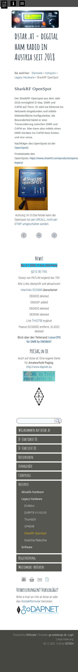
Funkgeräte (25, 466)
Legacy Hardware (24, 77)
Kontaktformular (31, 601)
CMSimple (31, 635)
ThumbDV (30, 519)
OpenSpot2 (21, 147)
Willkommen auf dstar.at (34, 430)
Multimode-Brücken (31, 567)
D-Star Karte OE (28, 439)
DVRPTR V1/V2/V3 (35, 513)
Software (26, 547)
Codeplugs (25, 475)
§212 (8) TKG (39, 271)
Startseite (37, 73)
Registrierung (27, 558)
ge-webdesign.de (57, 635)
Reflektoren (26, 457)
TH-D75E (37, 320)
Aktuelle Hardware (32, 492)
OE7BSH (69, 643)
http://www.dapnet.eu (39, 367)
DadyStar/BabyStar (35, 540)
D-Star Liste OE (27, 448)
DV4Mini (29, 506)
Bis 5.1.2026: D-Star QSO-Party (39, 265)
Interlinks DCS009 (31, 290)
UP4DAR (29, 526)
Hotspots (50, 73)
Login (71, 635)
